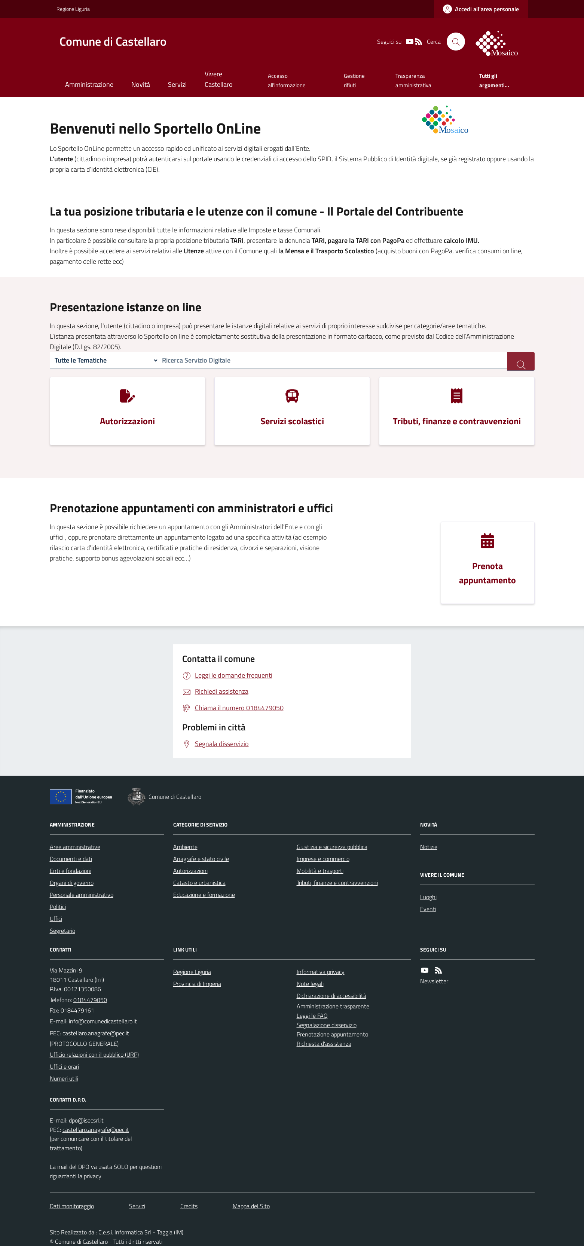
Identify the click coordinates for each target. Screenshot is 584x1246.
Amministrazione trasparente (333, 1006)
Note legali (310, 983)
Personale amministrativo (81, 894)
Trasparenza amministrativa (413, 80)
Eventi (428, 908)
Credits (189, 1205)
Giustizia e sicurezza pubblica (332, 846)
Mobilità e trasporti (320, 870)
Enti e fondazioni (70, 870)
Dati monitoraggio (72, 1205)
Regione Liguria (73, 9)
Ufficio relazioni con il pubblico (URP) (94, 1054)
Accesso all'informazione (287, 80)
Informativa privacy (321, 971)
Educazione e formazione (204, 894)
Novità (140, 84)
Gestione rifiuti (354, 80)
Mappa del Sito (251, 1205)
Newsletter (434, 981)
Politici (58, 906)
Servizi (177, 84)
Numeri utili (64, 1078)
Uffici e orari (64, 1066)
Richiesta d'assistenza (324, 1043)
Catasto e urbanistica (199, 882)
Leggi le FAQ (312, 1015)
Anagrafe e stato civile (201, 858)
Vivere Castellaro (219, 79)
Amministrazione (89, 84)
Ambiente (185, 846)
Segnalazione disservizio (327, 1024)
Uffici (56, 918)
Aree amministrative (75, 846)
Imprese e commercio (323, 858)
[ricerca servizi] (521, 361)
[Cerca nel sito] (456, 42)
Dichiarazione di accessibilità (331, 995)
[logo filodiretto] (501, 42)
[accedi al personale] (481, 9)
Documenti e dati (71, 858)
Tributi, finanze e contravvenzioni (337, 882)
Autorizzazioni (190, 870)
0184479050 (90, 999)
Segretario (62, 930)
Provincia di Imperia (197, 983)
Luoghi (428, 896)
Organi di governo (72, 882)
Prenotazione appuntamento (332, 1034)
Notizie (428, 846)
